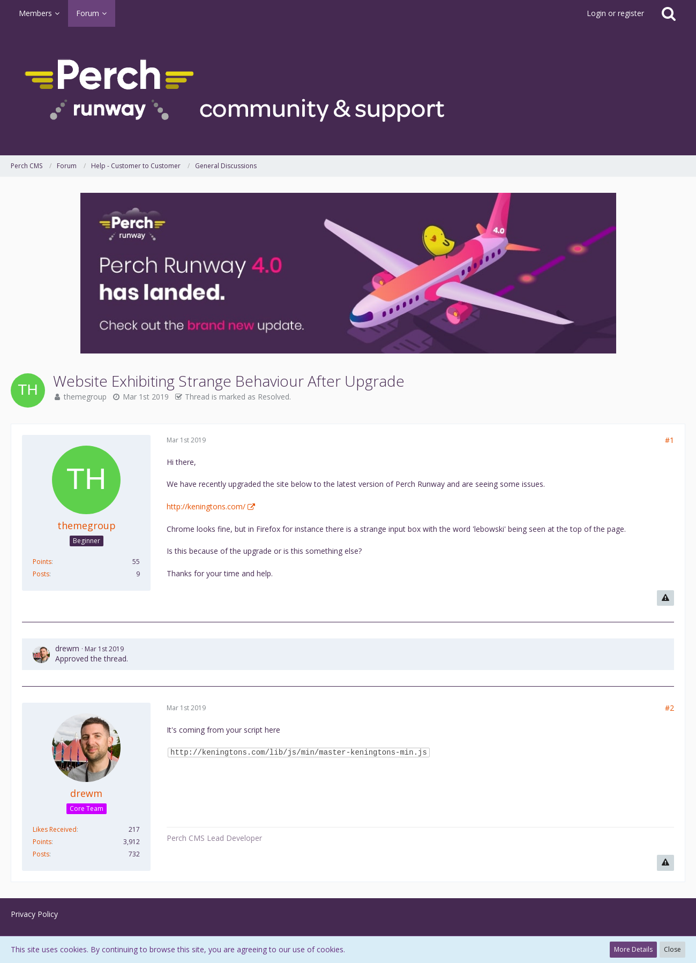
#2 (669, 708)
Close (672, 949)
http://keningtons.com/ (206, 506)
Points (42, 561)
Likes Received (55, 829)
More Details (633, 949)
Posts (41, 573)
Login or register (615, 13)
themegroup (85, 397)
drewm (67, 648)
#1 (669, 440)
